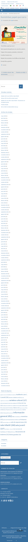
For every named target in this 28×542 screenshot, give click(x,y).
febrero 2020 (4, 271)
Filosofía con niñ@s (21, 72)
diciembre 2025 (4, 127)
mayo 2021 (3, 246)
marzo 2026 (3, 120)
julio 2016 (3, 367)
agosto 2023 (3, 187)
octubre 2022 (4, 209)
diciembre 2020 (4, 253)
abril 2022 (3, 223)
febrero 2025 (4, 150)
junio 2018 (3, 314)
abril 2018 (3, 319)
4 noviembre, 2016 (7, 20)
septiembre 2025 (5, 134)
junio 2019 (3, 287)
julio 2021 (3, 241)
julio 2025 (3, 139)
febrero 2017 (4, 351)
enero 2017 (3, 353)
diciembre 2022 (4, 205)
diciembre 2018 (4, 301)
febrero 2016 (4, 378)
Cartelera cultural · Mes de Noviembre (7, 73)
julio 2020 (3, 262)
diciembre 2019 (4, 273)
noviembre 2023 (4, 180)
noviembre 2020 (4, 255)
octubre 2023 (4, 182)
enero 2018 (3, 326)
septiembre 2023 (5, 184)
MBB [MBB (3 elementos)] (13, 416)
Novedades (5, 13)
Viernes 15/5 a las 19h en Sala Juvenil (9, 98)
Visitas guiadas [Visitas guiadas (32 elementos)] (15, 435)
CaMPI (8, 527)
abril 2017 (3, 346)
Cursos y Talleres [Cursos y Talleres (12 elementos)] (14, 408)
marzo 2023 (3, 198)
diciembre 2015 (4, 383)
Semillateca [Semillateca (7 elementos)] (3, 432)
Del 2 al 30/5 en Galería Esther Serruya (9, 107)
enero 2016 (3, 381)
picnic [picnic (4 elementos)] (5, 419)
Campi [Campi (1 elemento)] (7, 400)
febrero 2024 (4, 175)
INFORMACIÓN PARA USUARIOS (7, 3)
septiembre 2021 (5, 237)
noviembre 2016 (4, 358)
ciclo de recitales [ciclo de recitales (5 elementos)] (13, 403)
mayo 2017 (3, 344)
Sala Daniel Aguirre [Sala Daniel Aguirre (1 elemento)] (6, 422)
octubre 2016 (4, 360)
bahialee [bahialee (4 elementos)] (11, 397)
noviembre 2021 (4, 232)
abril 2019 (3, 292)
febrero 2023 (4, 200)
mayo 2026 (3, 116)
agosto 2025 (3, 136)
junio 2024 (3, 166)
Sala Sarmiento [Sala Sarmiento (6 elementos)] (17, 429)
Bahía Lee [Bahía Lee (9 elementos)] (17, 397)
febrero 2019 (4, 296)
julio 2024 (3, 164)
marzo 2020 (3, 269)
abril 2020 (3, 266)
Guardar (4, 65)
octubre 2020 (4, 257)
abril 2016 (3, 374)
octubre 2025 (4, 132)
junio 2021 (3, 244)
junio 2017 (3, 342)
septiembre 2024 (5, 159)
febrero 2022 (4, 228)
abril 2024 (3, 170)
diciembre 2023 (4, 177)
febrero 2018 (4, 324)
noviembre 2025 (4, 129)
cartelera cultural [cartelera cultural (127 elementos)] (18, 400)
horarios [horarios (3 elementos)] (10, 413)
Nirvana (14, 540)
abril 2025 (3, 145)
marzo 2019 (3, 294)
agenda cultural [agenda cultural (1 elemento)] (3, 394)
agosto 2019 (3, 282)
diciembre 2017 (4, 328)
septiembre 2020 (5, 260)
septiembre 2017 (5, 335)
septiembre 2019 (5, 280)
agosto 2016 (3, 365)
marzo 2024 (3, 173)
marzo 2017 (3, 349)
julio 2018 (3, 312)
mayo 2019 (3, 289)
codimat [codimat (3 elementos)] (5, 405)
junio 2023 (3, 191)
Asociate (3, 1)
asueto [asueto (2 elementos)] (14, 394)
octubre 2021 (4, 234)
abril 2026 (3, 118)
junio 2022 (3, 219)
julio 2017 (3, 340)
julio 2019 (3, 285)
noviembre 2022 (4, 207)
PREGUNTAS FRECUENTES (12, 1)
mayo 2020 (3, 264)
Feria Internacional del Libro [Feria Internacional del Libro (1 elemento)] (17, 409)
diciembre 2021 (4, 230)
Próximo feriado (4, 104)
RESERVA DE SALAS (19, 3)
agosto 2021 (3, 239)
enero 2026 (3, 125)
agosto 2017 (3, 337)
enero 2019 (3, 298)
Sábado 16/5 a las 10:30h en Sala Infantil (10, 96)
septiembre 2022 (5, 212)
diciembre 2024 (4, 152)
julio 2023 (3, 189)
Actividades (3, 443)
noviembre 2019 (4, 276)
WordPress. (19, 540)
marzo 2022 (3, 225)
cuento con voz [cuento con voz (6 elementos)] (17, 405)
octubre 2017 (4, 333)
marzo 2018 (3, 321)
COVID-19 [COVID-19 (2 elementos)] (10, 405)
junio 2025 (3, 141)
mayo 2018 (3, 317)
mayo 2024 (3, 168)
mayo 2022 (3, 221)
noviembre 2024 (4, 154)
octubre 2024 (4, 157)
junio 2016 (3, 369)
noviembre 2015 (4, 385)
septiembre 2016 (5, 362)
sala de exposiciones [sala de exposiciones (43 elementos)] (19, 422)
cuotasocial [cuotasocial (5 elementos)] (5, 408)
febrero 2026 (4, 122)
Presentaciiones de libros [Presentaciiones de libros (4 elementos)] (13, 419)
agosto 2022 (3, 214)
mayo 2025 (3, 143)
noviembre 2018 (4, 303)
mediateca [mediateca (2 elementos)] (18, 416)
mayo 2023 (3, 193)
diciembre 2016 (4, 356)
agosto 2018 (3, 310)
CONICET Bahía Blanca (19, 532)
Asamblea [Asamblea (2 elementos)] (9, 394)
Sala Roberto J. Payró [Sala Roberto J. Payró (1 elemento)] (9, 429)
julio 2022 (3, 216)
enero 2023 (3, 202)
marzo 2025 (3, 148)
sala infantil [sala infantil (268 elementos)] (7, 425)
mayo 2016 (3, 372)
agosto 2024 (3, 161)
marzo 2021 (3, 250)
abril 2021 (3, 248)
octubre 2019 (4, 278)
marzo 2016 (3, 376)
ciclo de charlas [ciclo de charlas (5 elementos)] (4, 403)
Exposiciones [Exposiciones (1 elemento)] (22, 407)
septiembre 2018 (5, 308)
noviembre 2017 (4, 330)
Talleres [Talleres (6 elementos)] (10, 432)
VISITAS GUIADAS (4, 5)
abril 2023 (3, 196)
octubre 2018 (4, 305)
